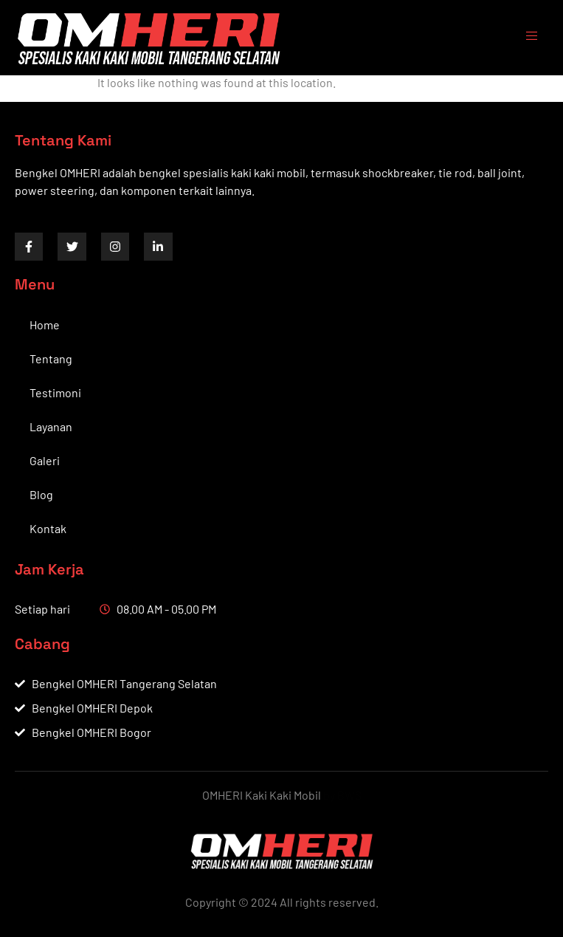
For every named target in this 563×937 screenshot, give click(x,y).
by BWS (342, 795)
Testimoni (55, 392)
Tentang (51, 358)
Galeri (45, 460)
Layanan (51, 426)
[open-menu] (524, 38)
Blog (41, 494)
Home (45, 325)
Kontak (48, 528)
